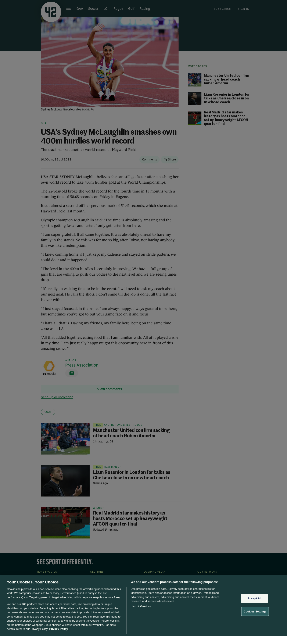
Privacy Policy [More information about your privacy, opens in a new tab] (58, 628)
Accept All (254, 598)
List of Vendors (141, 606)
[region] (143, 605)
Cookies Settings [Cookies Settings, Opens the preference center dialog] (255, 611)
